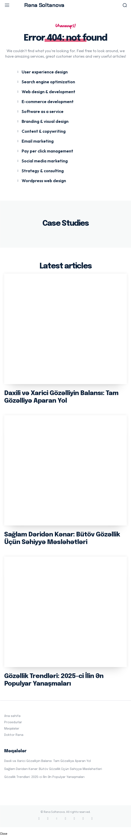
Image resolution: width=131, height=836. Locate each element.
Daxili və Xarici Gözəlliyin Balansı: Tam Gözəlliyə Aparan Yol (47, 761)
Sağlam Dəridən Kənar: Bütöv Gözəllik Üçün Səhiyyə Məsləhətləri (53, 769)
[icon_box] (42, 71)
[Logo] (65, 5)
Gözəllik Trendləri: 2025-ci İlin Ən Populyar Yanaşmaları (44, 777)
